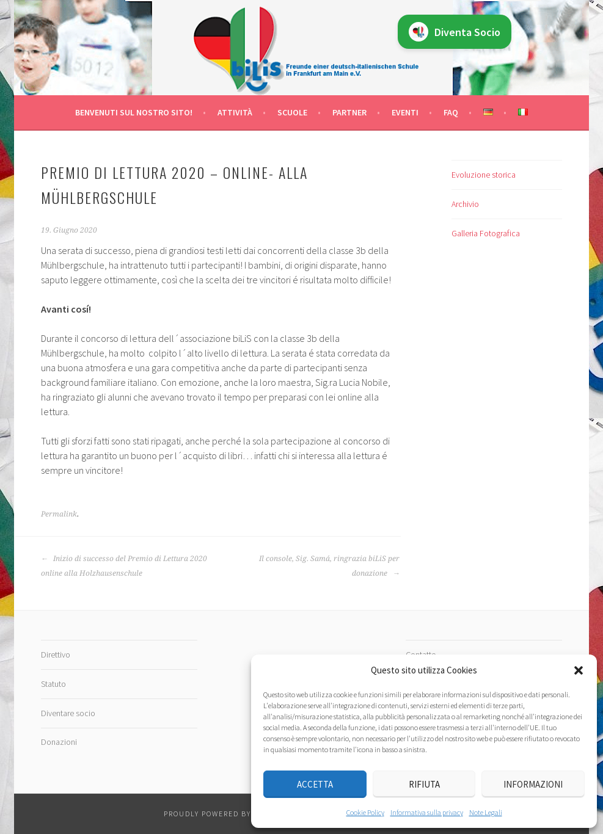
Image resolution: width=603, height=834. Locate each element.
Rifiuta (424, 784)
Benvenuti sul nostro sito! (133, 112)
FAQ (451, 112)
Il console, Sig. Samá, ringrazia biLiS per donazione (329, 566)
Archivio (465, 203)
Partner (349, 112)
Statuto (53, 683)
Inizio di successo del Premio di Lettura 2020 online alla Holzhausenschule (124, 566)
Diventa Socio (454, 32)
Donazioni (59, 741)
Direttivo (55, 654)
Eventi (405, 112)
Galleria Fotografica (485, 233)
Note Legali (485, 812)
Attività (234, 112)
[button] (578, 670)
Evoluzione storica (483, 174)
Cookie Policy (365, 812)
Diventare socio (68, 713)
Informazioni (533, 784)
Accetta (315, 784)
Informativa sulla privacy (426, 812)
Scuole (292, 112)
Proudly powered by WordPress (232, 813)
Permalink (59, 514)
